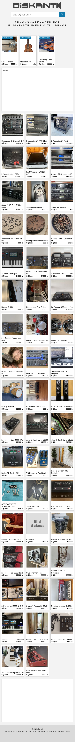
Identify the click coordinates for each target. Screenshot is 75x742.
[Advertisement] (37, 90)
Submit (62, 14)
